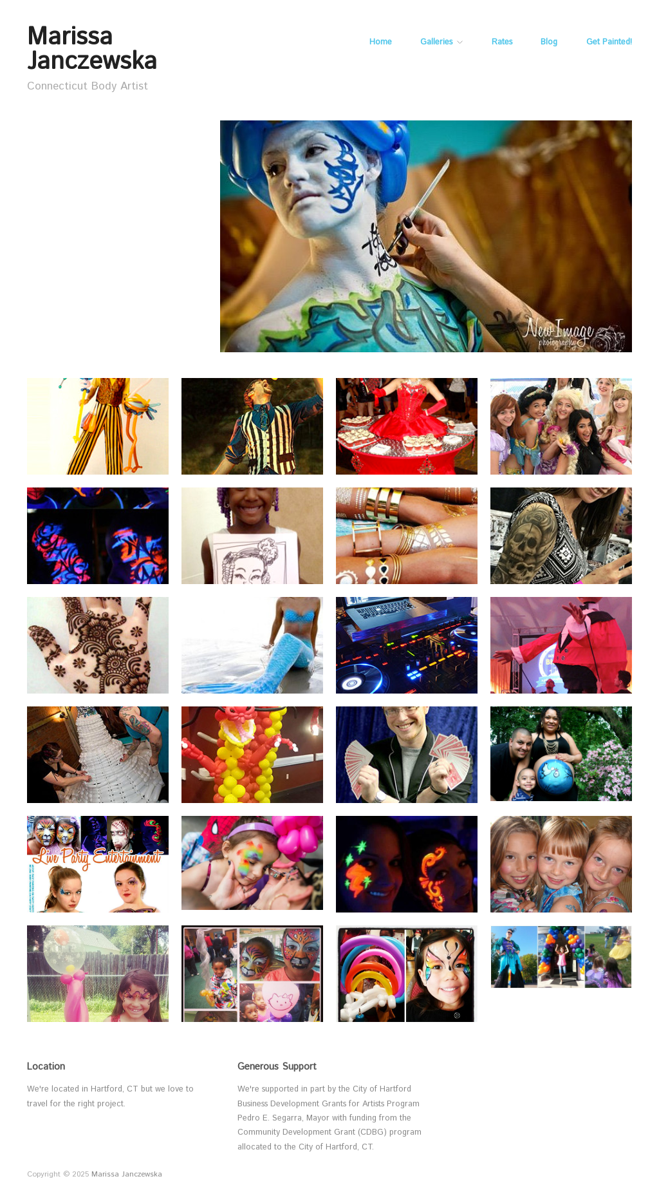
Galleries (436, 43)
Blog (549, 43)
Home (380, 43)
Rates (502, 43)
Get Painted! (609, 43)
